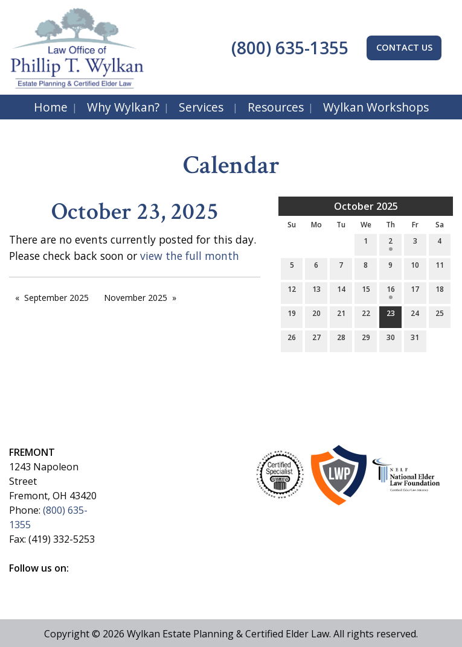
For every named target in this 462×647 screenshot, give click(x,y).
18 (439, 291)
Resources (276, 107)
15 (366, 291)
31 (415, 339)
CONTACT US (404, 47)
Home (51, 107)
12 (291, 291)
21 (341, 315)
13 (316, 291)
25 (439, 315)
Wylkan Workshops (376, 107)
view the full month (189, 255)
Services (201, 107)
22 (366, 315)
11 (439, 267)
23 (391, 315)
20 (316, 315)
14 (341, 291)
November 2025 (135, 297)
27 (316, 339)
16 (391, 291)
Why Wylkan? (123, 107)
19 (291, 315)
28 (341, 339)
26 (291, 339)
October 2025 (366, 206)
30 (391, 339)
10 (415, 267)
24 (415, 315)
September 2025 (56, 297)
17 (415, 291)
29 (366, 339)
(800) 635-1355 (287, 47)
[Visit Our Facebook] (18, 582)
